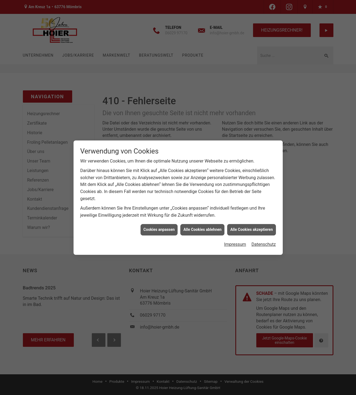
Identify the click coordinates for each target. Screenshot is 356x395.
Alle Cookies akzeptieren (251, 227)
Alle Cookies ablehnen (202, 227)
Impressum (235, 241)
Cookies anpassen (159, 227)
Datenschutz (263, 241)
